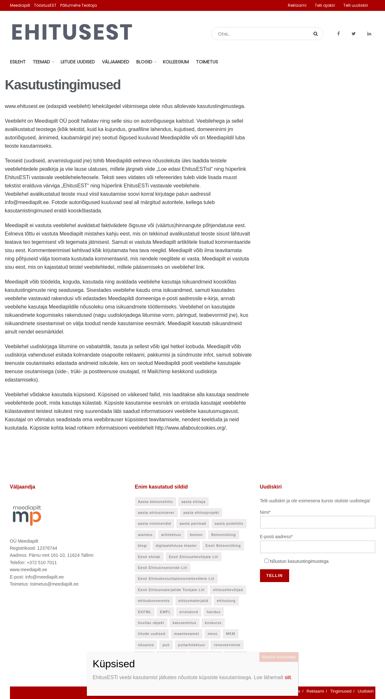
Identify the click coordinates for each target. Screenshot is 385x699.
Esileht (18, 62)
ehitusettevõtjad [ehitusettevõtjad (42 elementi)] (228, 590)
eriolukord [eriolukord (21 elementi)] (189, 612)
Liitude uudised (78, 62)
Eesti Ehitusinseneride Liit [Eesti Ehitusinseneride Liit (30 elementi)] (162, 568)
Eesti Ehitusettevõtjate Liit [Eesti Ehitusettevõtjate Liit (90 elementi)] (193, 557)
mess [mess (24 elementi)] (212, 634)
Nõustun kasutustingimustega (299, 561)
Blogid (144, 62)
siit (288, 677)
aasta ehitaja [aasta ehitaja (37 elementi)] (193, 502)
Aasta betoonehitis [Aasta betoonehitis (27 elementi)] (155, 502)
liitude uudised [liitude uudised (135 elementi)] (151, 634)
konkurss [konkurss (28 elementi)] (213, 623)
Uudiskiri (366, 691)
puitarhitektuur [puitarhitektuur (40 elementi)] (191, 645)
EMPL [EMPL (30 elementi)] (165, 612)
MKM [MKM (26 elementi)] (230, 634)
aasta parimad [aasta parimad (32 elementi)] (193, 523)
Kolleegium (176, 62)
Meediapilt (20, 5)
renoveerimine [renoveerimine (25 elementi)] (227, 645)
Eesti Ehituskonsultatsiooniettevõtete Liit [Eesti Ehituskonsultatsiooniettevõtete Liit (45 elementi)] (176, 578)
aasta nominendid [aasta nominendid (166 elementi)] (154, 523)
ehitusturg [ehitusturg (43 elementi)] (226, 601)
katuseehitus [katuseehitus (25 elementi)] (185, 623)
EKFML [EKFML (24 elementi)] (145, 612)
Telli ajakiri (325, 5)
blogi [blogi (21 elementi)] (142, 545)
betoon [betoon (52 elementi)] (196, 535)
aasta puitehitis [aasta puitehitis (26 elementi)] (229, 523)
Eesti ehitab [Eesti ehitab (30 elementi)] (149, 557)
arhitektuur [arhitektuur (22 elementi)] (171, 535)
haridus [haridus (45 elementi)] (214, 612)
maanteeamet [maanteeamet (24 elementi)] (186, 634)
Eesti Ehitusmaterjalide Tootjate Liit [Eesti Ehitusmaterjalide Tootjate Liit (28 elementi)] (171, 590)
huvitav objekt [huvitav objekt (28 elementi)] (151, 623)
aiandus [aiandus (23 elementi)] (145, 535)
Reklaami (297, 5)
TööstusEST (45, 5)
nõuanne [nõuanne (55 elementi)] (146, 645)
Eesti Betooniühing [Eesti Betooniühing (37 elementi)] (223, 545)
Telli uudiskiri (355, 5)
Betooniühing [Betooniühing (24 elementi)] (223, 535)
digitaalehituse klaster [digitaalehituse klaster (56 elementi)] (176, 545)
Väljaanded (115, 62)
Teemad (41, 62)
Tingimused (341, 691)
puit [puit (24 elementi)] (166, 645)
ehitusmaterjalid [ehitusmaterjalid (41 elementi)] (193, 601)
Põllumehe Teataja (78, 5)
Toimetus (207, 62)
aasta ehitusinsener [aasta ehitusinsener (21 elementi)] (156, 512)
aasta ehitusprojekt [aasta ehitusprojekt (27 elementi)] (201, 512)
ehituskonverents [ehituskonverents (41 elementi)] (154, 601)
